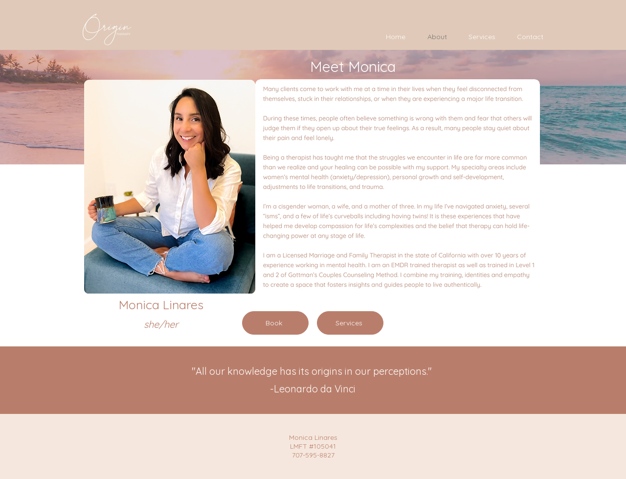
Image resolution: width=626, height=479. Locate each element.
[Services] (350, 323)
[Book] (275, 323)
